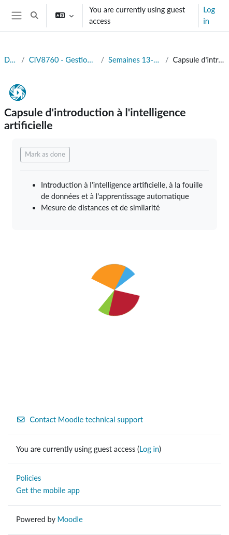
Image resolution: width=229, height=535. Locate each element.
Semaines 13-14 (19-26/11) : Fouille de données (134, 59)
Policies (28, 477)
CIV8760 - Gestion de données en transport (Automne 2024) (63, 59)
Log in (209, 15)
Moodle (69, 519)
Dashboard (10, 59)
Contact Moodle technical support (79, 419)
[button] (34, 15)
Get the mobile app (48, 490)
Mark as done (45, 154)
